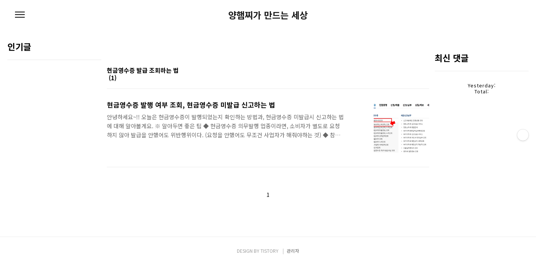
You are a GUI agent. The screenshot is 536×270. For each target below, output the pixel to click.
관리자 (293, 251)
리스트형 (424, 78)
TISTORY (269, 251)
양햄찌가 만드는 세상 (268, 15)
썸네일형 (414, 78)
